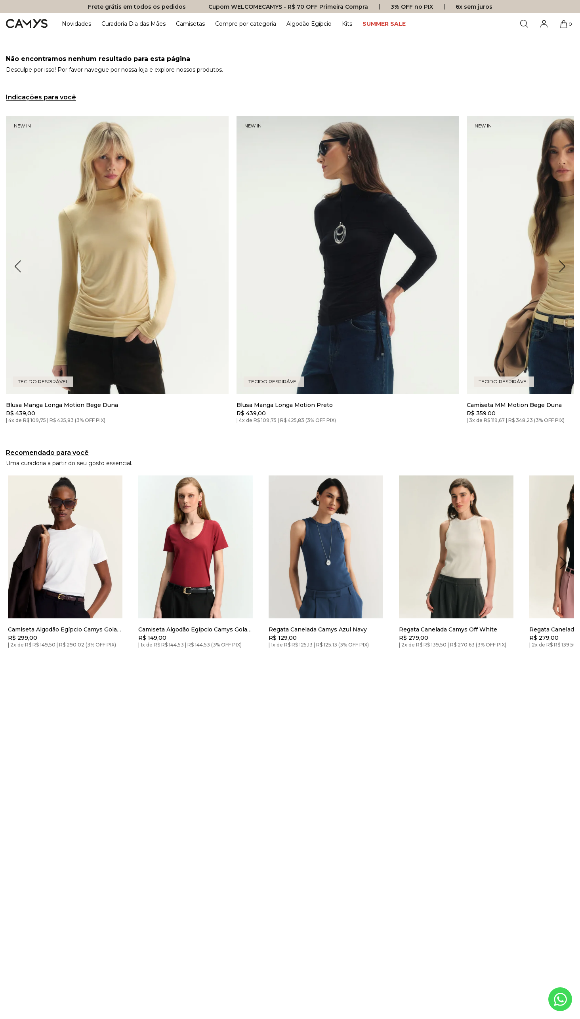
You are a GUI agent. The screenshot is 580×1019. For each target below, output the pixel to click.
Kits (347, 23)
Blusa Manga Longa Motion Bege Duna (62, 405)
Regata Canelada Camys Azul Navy (318, 629)
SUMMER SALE (384, 23)
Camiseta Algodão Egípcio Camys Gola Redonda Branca (62, 629)
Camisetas (190, 23)
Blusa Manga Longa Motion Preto (285, 405)
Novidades (76, 23)
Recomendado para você (47, 452)
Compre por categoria (245, 23)
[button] (562, 266)
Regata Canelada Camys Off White (448, 629)
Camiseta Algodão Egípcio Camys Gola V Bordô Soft (192, 629)
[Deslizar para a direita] (563, 563)
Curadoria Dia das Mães (133, 23)
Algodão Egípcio (309, 23)
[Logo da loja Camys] (27, 24)
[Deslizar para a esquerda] (16, 563)
